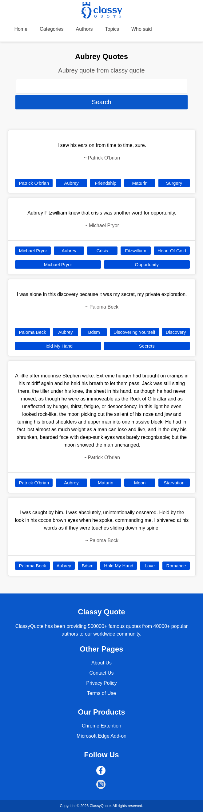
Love (150, 565)
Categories (51, 29)
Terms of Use (101, 693)
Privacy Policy (101, 683)
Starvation (174, 482)
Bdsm (94, 332)
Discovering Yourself (134, 332)
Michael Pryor (33, 250)
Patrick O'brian (34, 183)
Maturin (140, 183)
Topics (112, 29)
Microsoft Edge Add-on (101, 736)
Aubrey (71, 183)
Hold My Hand (58, 346)
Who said (141, 29)
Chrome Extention (101, 725)
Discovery (176, 332)
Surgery (174, 183)
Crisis (102, 250)
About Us (101, 662)
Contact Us (101, 673)
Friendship (105, 183)
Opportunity (147, 264)
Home (20, 29)
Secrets (147, 346)
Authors (84, 29)
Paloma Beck (32, 332)
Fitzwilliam (135, 250)
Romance (176, 565)
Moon (140, 482)
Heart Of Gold (171, 250)
